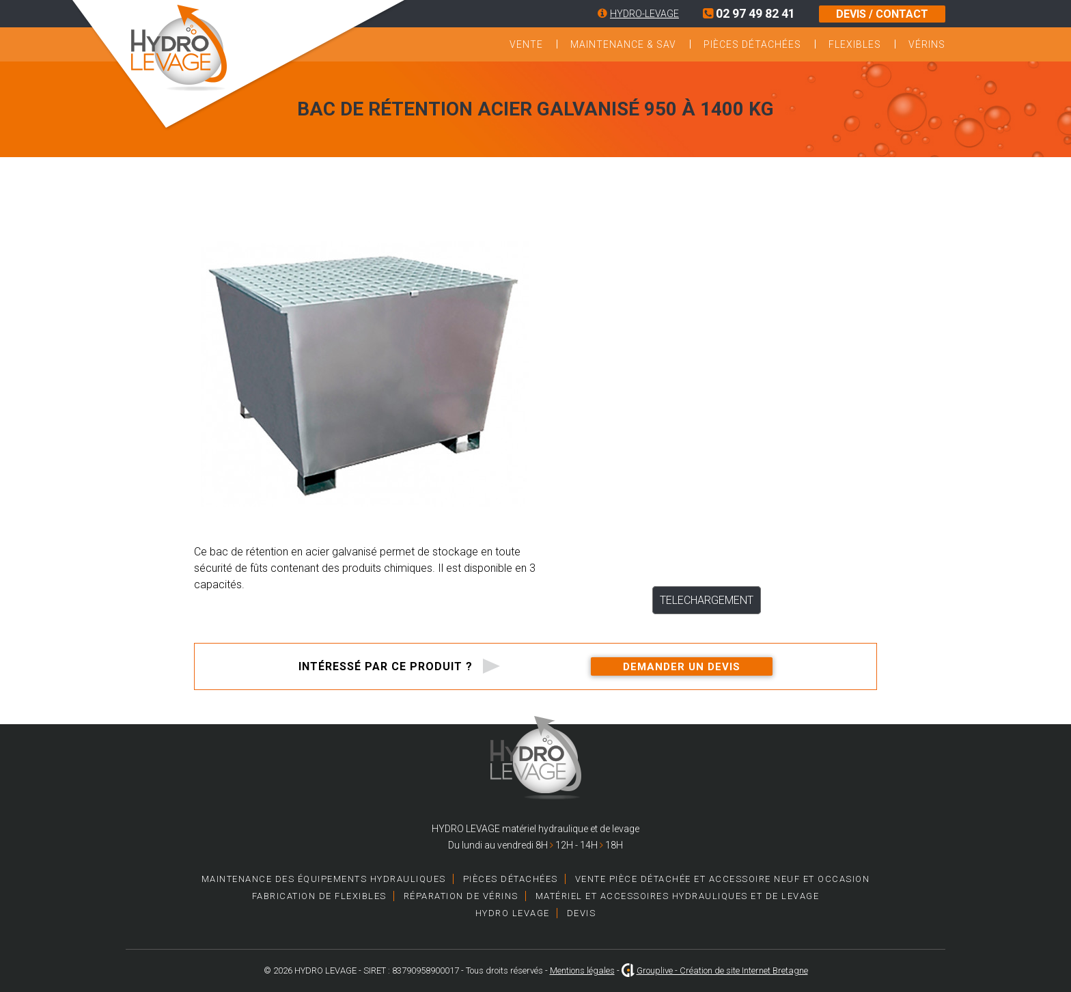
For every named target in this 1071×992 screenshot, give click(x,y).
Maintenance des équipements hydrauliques (323, 879)
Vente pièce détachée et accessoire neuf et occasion (722, 879)
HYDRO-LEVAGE (644, 13)
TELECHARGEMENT (706, 600)
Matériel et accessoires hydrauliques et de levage (678, 896)
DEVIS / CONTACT (882, 14)
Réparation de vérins (461, 896)
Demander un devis (681, 667)
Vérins (926, 44)
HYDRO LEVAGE (512, 913)
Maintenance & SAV (623, 44)
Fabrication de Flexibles (319, 896)
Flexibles (855, 44)
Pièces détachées (752, 44)
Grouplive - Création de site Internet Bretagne (722, 970)
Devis (581, 913)
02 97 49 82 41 (749, 13)
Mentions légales (582, 970)
